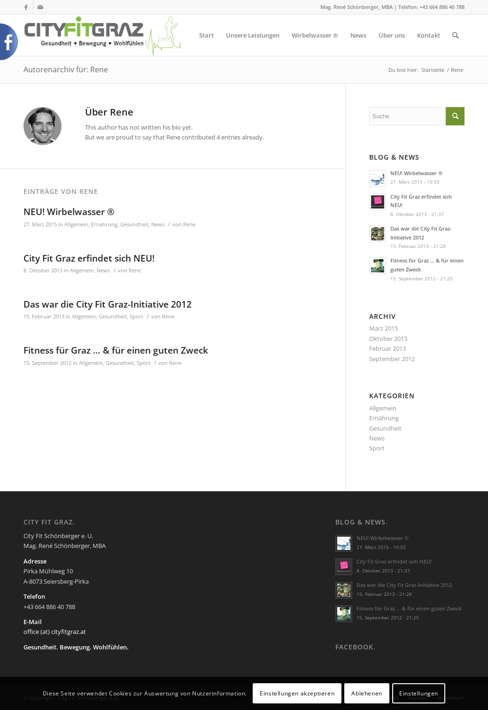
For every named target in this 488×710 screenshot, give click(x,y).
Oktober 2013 (388, 338)
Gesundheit (134, 224)
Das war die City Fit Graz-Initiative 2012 (107, 304)
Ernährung (104, 224)
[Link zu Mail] (40, 7)
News (157, 224)
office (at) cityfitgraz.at (54, 631)
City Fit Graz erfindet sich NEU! (89, 258)
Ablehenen (366, 693)
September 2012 (392, 359)
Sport (136, 316)
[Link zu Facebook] (26, 7)
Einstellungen (418, 693)
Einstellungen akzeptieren (297, 693)
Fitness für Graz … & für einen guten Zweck (115, 350)
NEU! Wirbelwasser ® (69, 212)
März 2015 (383, 328)
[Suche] (455, 35)
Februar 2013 (387, 348)
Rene (189, 224)
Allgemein (76, 224)
